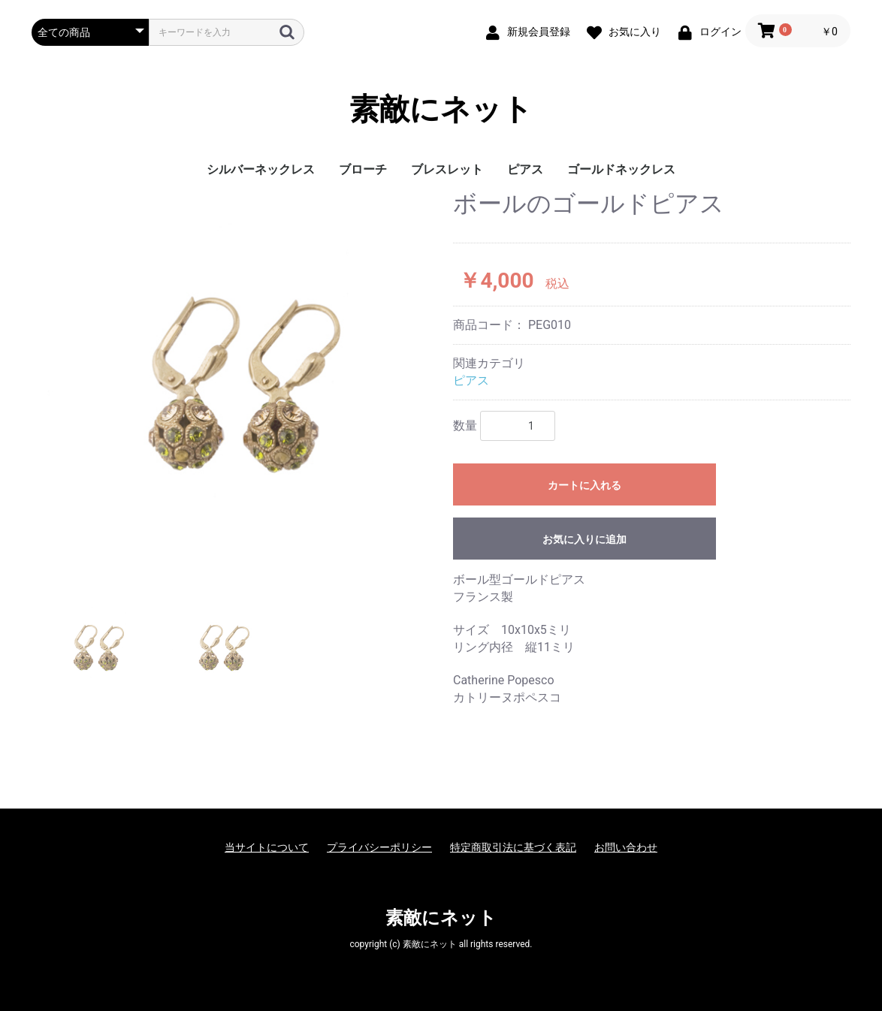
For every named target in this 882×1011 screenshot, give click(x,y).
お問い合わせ (625, 847)
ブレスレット (447, 169)
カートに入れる (584, 485)
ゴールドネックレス (621, 169)
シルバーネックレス (261, 169)
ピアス (525, 169)
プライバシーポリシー (379, 847)
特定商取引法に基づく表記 (513, 847)
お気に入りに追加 (584, 539)
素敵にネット (441, 109)
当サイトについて (267, 847)
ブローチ (363, 169)
